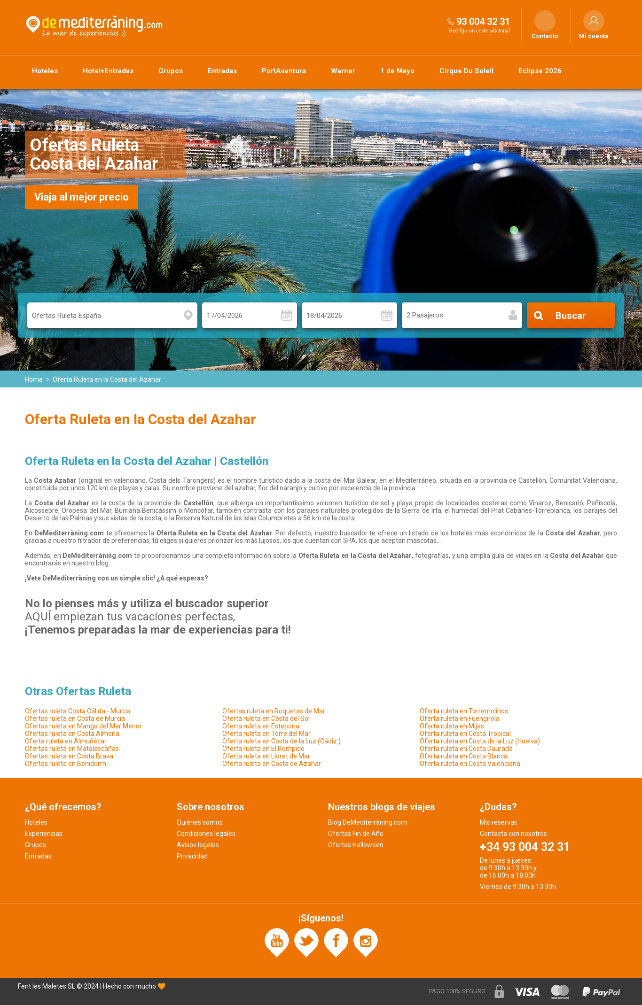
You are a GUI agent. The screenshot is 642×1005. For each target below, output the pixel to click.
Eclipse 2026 (540, 71)
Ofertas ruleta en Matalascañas (72, 748)
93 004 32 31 (483, 21)
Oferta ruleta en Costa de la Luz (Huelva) (480, 741)
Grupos (170, 71)
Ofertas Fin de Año (356, 833)
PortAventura (284, 71)
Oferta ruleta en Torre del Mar (266, 733)
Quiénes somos (200, 822)
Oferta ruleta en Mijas (452, 726)
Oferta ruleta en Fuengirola (460, 718)
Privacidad (192, 856)
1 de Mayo (397, 71)
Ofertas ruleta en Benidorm (65, 763)
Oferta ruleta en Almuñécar (66, 741)
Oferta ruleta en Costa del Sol (266, 718)
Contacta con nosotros (513, 833)
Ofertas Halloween (356, 845)
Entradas (222, 71)
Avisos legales (198, 845)
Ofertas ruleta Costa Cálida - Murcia (78, 711)
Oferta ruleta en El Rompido (263, 748)
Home (34, 379)
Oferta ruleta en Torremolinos (464, 711)
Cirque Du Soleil (466, 71)
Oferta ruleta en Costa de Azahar (271, 763)
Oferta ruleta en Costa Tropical (465, 733)
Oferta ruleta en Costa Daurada (466, 748)
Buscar (571, 315)
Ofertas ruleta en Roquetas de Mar (273, 711)
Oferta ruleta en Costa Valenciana (470, 763)
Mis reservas (498, 822)
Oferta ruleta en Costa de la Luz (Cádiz (279, 741)
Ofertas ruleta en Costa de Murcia (75, 718)
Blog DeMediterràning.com (367, 822)
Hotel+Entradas (108, 71)
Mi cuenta (594, 36)
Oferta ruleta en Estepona (260, 726)
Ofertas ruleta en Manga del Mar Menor (83, 726)
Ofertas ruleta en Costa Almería (72, 733)
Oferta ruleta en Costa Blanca (464, 756)
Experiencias (44, 833)
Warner (343, 71)
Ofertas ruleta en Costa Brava (69, 756)
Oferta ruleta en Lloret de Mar (266, 756)
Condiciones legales (206, 833)
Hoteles (45, 71)
